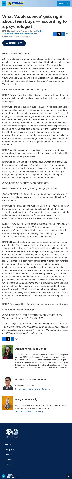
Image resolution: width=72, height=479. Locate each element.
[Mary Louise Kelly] (7, 403)
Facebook (8, 460)
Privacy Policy (10, 450)
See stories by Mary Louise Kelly (29, 411)
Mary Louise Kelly (28, 33)
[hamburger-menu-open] (4, 3)
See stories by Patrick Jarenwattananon (32, 389)
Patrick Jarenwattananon (30, 379)
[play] (3, 476)
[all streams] (69, 476)
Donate (64, 3)
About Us (8, 445)
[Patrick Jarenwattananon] (7, 383)
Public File (8, 455)
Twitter (7, 465)
